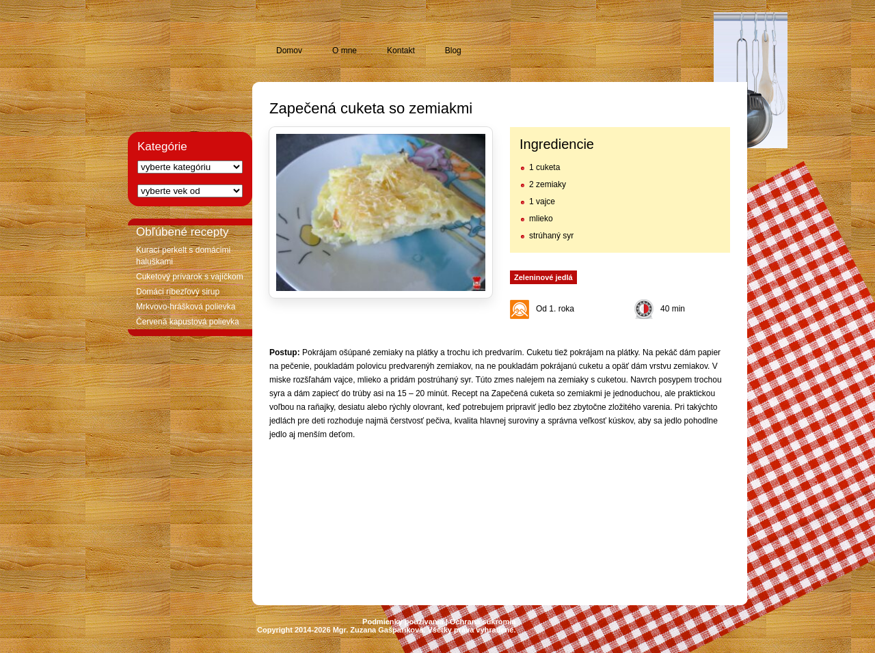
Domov (289, 50)
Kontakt (401, 50)
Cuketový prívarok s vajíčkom (189, 276)
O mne (344, 50)
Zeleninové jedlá (543, 277)
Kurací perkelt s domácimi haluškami (183, 255)
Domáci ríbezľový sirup (177, 291)
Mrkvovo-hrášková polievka (185, 306)
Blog (453, 50)
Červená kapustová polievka (187, 321)
